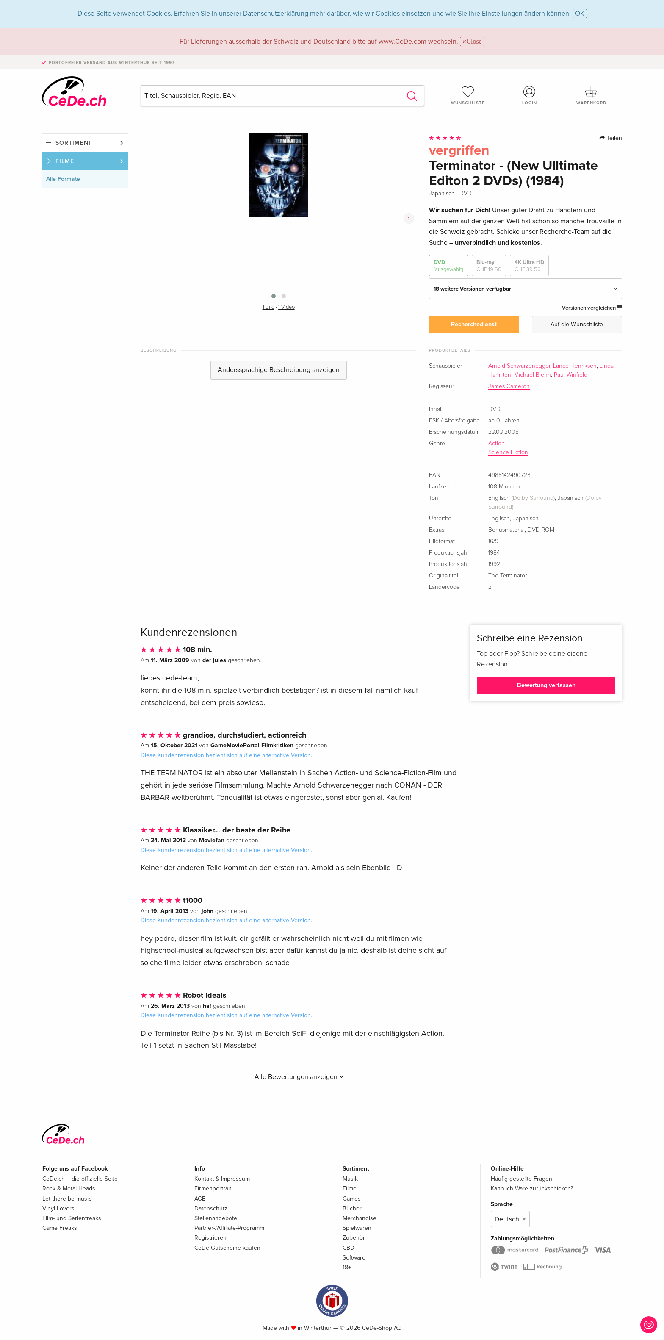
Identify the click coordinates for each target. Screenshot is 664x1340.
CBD (348, 1247)
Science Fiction (508, 452)
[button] (273, 296)
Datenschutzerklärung (275, 13)
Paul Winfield (570, 375)
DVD (448, 266)
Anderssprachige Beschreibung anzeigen (279, 370)
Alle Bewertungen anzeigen (299, 1077)
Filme (64, 161)
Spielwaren (357, 1228)
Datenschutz (210, 1208)
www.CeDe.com (402, 41)
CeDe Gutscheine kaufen (227, 1247)
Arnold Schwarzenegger (519, 366)
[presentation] (409, 218)
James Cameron (509, 386)
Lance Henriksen (575, 366)
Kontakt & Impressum (222, 1178)
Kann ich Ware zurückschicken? (532, 1188)
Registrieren (210, 1237)
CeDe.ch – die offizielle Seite (80, 1178)
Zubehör (354, 1237)
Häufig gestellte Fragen (521, 1178)
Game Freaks (59, 1228)
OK (579, 13)
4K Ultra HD (529, 266)
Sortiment (73, 143)
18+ (347, 1267)
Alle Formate (63, 179)
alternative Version (286, 755)
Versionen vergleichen (592, 308)
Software (354, 1257)
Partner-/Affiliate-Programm (229, 1228)
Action (496, 444)
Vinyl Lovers (58, 1208)
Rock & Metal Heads (68, 1188)
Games (352, 1198)
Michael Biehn (532, 375)
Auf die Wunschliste (577, 324)
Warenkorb (591, 95)
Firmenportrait (212, 1188)
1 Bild (268, 307)
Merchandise (359, 1218)
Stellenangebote (215, 1218)
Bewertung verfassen (546, 685)
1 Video (286, 307)
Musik (350, 1178)
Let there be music (66, 1198)
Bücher (352, 1208)
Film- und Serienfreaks (71, 1218)
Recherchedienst (474, 324)
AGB (200, 1198)
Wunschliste (468, 95)
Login (530, 95)
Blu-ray (488, 266)
